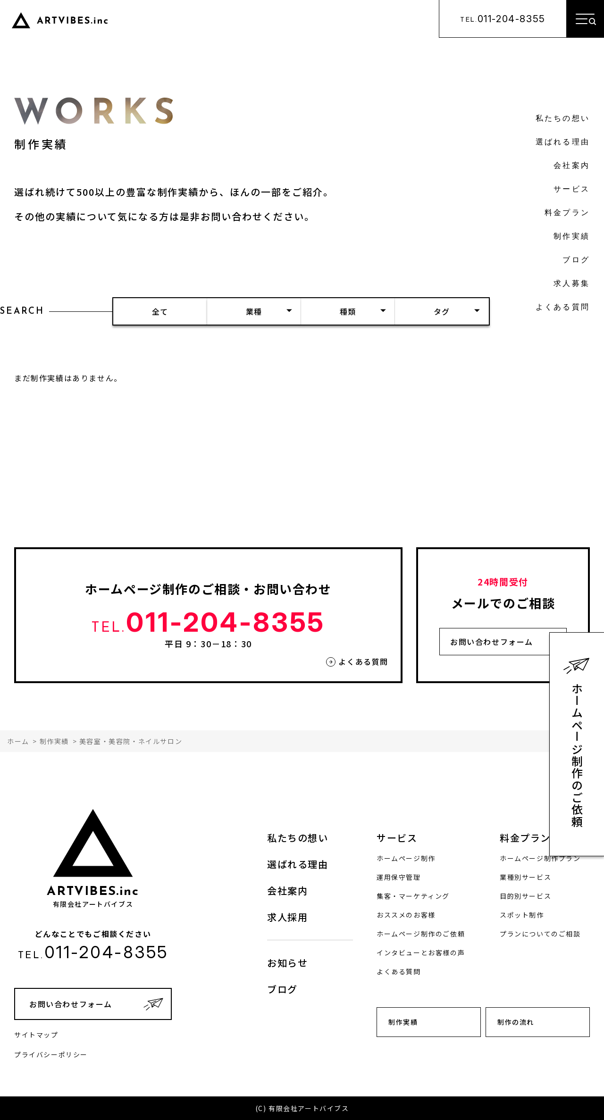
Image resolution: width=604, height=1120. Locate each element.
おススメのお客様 (406, 914)
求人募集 (572, 284)
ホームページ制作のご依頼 (577, 755)
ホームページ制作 (406, 858)
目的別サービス (525, 896)
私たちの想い (563, 119)
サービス (572, 189)
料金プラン (567, 213)
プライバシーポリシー (51, 1054)
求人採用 (287, 917)
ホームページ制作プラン (540, 858)
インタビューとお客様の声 (421, 952)
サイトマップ (36, 1034)
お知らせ (287, 963)
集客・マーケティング (413, 896)
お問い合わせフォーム (491, 641)
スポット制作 (522, 914)
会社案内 (572, 166)
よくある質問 (563, 307)
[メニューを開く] (585, 19)
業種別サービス (525, 877)
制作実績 (572, 237)
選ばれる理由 (563, 142)
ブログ (576, 260)
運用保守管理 (399, 877)
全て (160, 311)
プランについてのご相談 (540, 933)
